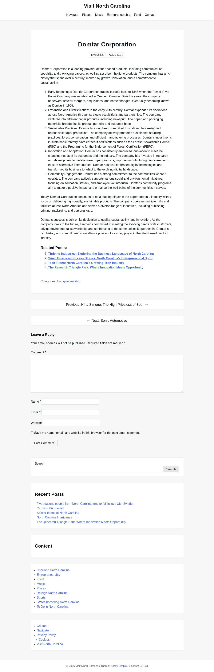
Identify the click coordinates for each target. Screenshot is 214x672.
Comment (38, 352)
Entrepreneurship (118, 14)
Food (137, 14)
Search (40, 463)
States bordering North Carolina (58, 602)
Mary (120, 55)
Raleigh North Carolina (52, 593)
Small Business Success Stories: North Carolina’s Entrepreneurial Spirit (100, 258)
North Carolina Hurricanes (54, 517)
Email (36, 412)
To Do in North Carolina (52, 606)
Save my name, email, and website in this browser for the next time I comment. (87, 432)
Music (99, 14)
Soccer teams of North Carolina (58, 512)
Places (86, 14)
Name (36, 401)
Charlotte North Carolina (53, 570)
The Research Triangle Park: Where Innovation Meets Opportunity (95, 267)
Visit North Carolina (107, 6)
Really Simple (118, 665)
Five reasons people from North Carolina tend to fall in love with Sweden (85, 503)
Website (36, 422)
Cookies (44, 639)
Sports (41, 597)
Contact (150, 14)
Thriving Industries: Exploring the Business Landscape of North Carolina (101, 253)
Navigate (72, 14)
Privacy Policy (46, 635)
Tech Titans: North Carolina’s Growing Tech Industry (86, 262)
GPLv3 (144, 665)
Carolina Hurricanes (50, 508)
